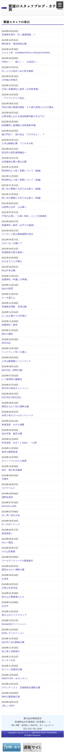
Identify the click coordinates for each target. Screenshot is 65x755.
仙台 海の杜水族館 (12, 470)
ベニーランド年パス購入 (14, 352)
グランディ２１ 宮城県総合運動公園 (21, 687)
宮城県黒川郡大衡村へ (13, 252)
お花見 (5, 578)
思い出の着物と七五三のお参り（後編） (22, 188)
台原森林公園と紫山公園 (14, 161)
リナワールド (8, 488)
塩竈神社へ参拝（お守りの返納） (19, 225)
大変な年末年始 (10, 588)
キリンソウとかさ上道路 (14, 460)
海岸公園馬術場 (10, 452)
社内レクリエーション (13, 633)
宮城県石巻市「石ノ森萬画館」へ (19, 34)
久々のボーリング (11, 524)
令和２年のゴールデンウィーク (17, 415)
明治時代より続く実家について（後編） (22, 170)
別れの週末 (7, 334)
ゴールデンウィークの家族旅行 (17, 560)
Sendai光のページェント (14, 624)
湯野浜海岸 (7, 497)
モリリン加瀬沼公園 (12, 669)
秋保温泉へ (7, 533)
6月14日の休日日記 (11, 397)
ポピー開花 (7, 542)
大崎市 (5, 479)
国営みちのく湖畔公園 (13, 569)
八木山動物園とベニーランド (16, 361)
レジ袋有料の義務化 (12, 379)
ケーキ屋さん (8, 297)
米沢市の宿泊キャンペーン (15, 388)
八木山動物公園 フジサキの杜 (17, 143)
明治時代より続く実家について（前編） (22, 179)
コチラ (50, 725)
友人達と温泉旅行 (11, 651)
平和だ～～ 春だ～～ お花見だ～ (20, 62)
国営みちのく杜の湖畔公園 (15, 406)
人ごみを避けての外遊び (14, 315)
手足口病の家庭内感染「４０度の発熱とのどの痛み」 (30, 107)
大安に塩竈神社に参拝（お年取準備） (21, 89)
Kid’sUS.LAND (9, 506)
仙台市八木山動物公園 (13, 642)
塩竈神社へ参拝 (10, 324)
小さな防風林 (8, 551)
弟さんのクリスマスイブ (14, 615)
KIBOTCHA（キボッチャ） (15, 678)
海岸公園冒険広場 (11, 696)
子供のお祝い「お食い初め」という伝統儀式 (24, 216)
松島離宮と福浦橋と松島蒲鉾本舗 (19, 125)
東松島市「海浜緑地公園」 (15, 43)
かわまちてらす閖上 (12, 261)
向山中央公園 (8, 270)
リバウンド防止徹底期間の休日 (17, 234)
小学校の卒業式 (10, 80)
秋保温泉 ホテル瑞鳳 (13, 424)
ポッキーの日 (8, 660)
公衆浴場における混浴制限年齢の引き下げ (23, 116)
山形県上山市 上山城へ (14, 207)
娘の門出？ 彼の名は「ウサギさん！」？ (23, 134)
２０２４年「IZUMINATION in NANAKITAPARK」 (27, 52)
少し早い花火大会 (11, 515)
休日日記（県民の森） (13, 370)
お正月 (5, 606)
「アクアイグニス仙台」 (14, 98)
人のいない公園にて (12, 243)
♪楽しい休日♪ (8, 705)
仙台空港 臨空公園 (12, 433)
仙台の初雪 (7, 288)
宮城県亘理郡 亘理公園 (14, 306)
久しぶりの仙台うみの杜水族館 (17, 71)
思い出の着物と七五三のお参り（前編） (22, 198)
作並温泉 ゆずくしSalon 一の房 (19, 442)
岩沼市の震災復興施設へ (14, 152)
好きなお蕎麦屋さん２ (13, 597)
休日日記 (6, 343)
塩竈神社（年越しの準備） (15, 279)
